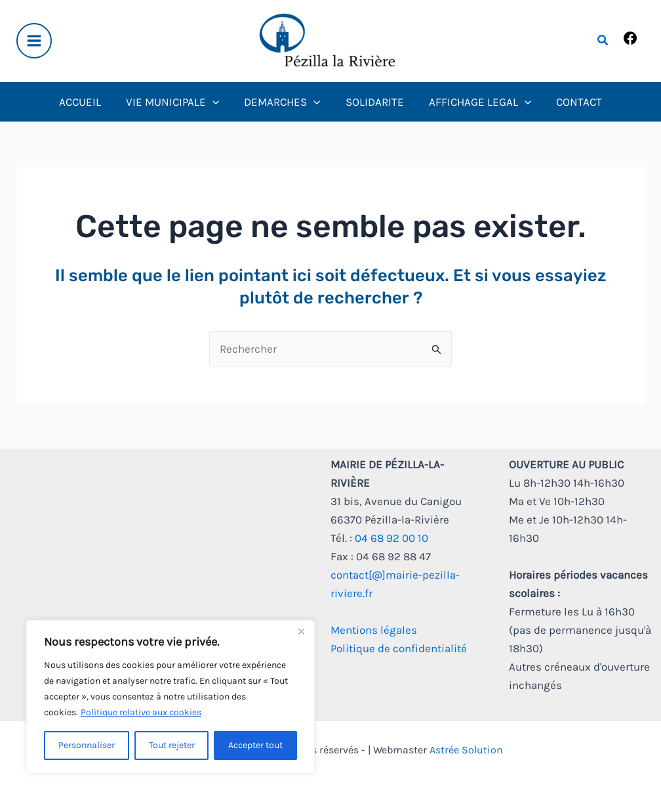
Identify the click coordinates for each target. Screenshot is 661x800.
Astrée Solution (466, 750)
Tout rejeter (172, 745)
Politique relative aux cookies (141, 712)
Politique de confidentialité (398, 648)
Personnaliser (86, 745)
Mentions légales (373, 629)
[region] (170, 697)
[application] (216, 102)
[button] (603, 40)
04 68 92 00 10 (391, 537)
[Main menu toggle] (34, 40)
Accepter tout (255, 745)
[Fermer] (301, 631)
